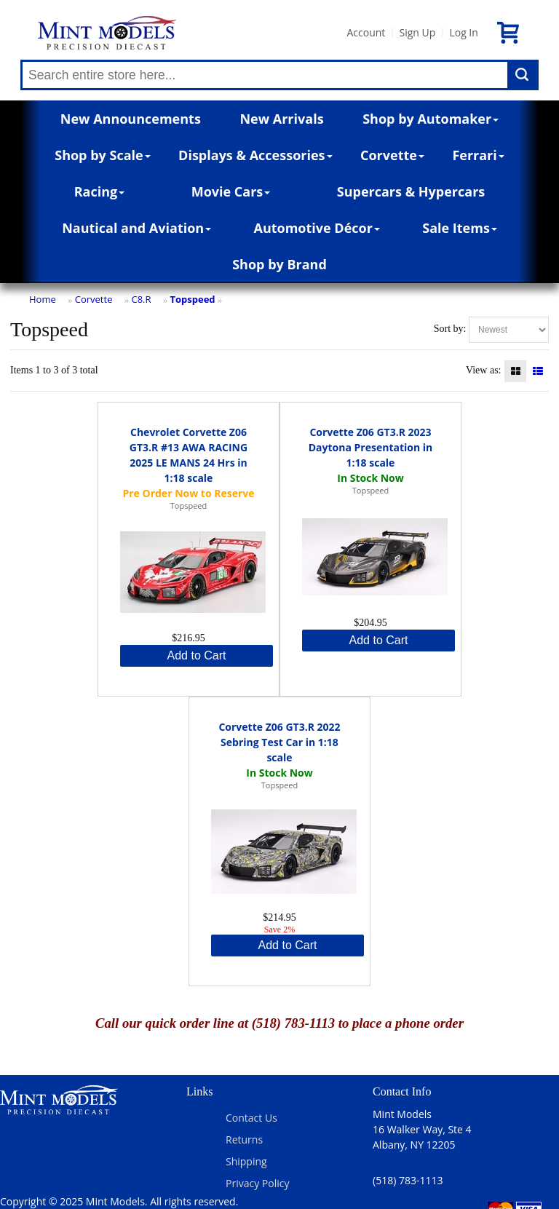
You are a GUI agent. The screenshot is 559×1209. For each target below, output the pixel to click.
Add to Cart (196, 655)
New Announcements (130, 118)
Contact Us (251, 1118)
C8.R (141, 299)
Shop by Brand (279, 264)
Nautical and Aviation (136, 228)
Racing (99, 191)
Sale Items (459, 228)
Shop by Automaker (430, 118)
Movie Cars (231, 191)
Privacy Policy (257, 1183)
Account (365, 32)
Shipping (246, 1161)
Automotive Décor (316, 228)
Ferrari (478, 155)
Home (42, 299)
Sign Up (417, 32)
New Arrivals (281, 118)
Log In (463, 32)
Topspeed (192, 299)
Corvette (392, 155)
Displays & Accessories (255, 155)
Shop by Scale (102, 155)
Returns (244, 1139)
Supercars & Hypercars (411, 191)
